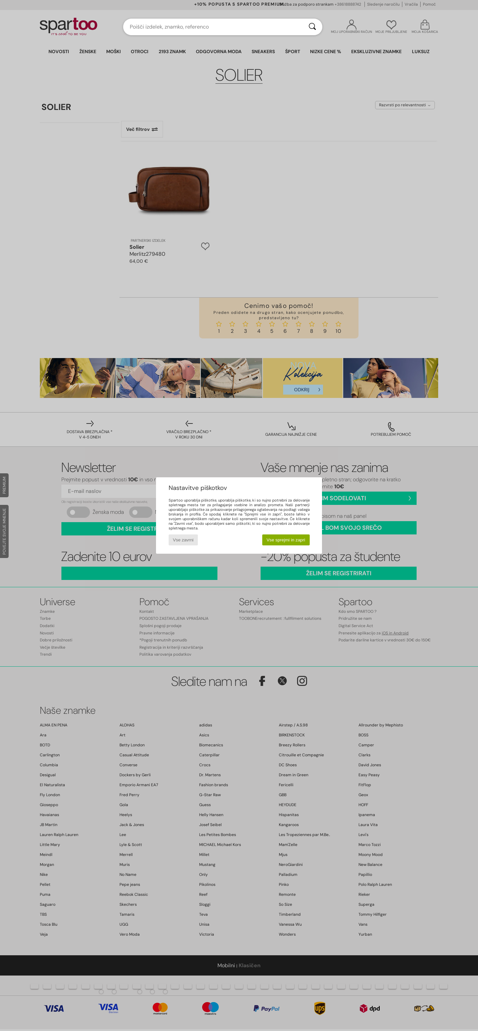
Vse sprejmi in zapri (286, 539)
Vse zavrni (183, 539)
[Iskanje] (312, 27)
